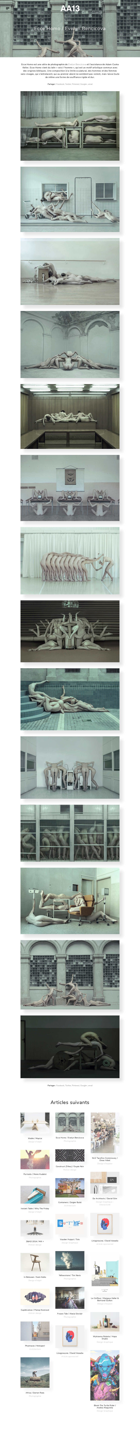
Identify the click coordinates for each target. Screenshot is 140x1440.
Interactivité (104, 1204)
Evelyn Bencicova (77, 64)
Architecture (69, 1205)
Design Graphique (104, 1202)
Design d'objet (35, 1141)
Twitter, (68, 84)
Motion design (69, 1170)
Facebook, (60, 84)
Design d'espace (104, 1163)
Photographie (70, 1141)
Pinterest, (76, 84)
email (90, 84)
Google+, (84, 84)
